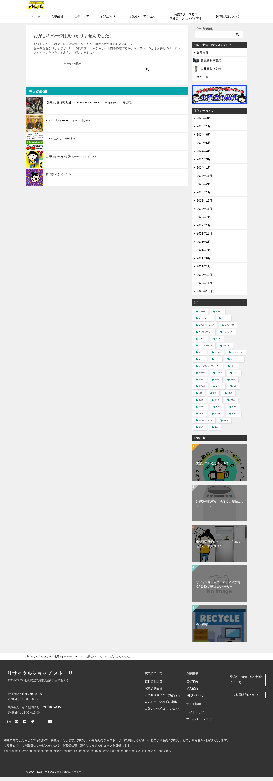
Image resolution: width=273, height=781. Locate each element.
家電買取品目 (153, 692)
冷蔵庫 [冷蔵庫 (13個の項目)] (201, 383)
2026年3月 (204, 121)
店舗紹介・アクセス (142, 20)
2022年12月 (204, 204)
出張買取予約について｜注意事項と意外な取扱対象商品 (219, 548)
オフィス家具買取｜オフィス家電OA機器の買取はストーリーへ (218, 588)
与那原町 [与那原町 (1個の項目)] (202, 376)
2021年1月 (204, 270)
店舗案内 (192, 685)
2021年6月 (204, 262)
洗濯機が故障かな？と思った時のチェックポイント (71, 160)
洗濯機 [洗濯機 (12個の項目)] (201, 404)
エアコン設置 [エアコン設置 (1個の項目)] (229, 329)
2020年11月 (204, 286)
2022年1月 (204, 229)
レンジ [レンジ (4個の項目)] (233, 370)
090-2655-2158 (53, 711)
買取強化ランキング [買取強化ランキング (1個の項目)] (205, 424)
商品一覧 (202, 80)
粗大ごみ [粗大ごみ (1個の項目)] (202, 410)
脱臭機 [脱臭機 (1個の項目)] (234, 410)
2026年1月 (204, 130)
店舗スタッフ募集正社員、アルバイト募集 (186, 20)
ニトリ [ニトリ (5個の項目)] (201, 363)
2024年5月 (204, 146)
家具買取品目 (153, 685)
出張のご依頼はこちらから (162, 712)
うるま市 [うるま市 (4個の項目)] (202, 315)
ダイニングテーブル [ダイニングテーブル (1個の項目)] (205, 349)
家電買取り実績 (211, 64)
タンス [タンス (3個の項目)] (218, 342)
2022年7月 (204, 220)
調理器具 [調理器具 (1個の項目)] (218, 417)
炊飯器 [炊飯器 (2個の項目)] (233, 404)
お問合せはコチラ (229, 10)
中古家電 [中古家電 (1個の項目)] (219, 376)
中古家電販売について (244, 698)
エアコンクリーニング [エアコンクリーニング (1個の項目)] (206, 329)
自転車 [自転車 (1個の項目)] (201, 417)
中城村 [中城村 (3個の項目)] (236, 376)
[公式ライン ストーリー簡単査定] (16, 725)
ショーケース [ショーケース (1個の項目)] (227, 336)
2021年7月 (204, 253)
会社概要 (202, 628)
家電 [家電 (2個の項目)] (235, 390)
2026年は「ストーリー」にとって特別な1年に (68, 124)
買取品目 (57, 20)
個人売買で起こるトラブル (59, 178)
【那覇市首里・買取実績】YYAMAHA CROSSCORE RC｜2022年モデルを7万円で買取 (89, 106)
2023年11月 (204, 179)
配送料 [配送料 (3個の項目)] (201, 431)
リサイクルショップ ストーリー (42, 677)
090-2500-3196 (32, 697)
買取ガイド (108, 20)
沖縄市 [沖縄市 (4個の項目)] (230, 397)
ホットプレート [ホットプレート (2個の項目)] (236, 363)
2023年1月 (204, 196)
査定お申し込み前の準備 (212, 467)
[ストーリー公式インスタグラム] (9, 725)
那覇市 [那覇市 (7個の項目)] (225, 424)
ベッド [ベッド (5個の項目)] (217, 363)
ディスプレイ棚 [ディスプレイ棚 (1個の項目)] (237, 356)
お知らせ (202, 56)
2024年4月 (204, 154)
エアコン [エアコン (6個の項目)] (225, 322)
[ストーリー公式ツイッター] (32, 725)
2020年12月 (204, 278)
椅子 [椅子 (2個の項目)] (214, 397)
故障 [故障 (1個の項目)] (200, 397)
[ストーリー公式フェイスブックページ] (24, 725)
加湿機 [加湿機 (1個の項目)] (217, 383)
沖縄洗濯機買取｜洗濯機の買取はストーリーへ (219, 507)
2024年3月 (204, 163)
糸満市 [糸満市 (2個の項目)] (218, 410)
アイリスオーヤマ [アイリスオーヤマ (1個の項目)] (205, 322)
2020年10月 (204, 295)
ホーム (36, 20)
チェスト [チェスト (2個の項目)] (226, 349)
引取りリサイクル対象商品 (162, 698)
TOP (54, 660)
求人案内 (192, 692)
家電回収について (228, 20)
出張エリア (81, 20)
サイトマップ (195, 716)
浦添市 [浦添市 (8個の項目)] (217, 404)
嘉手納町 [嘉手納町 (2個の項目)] (202, 390)
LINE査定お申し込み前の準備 (60, 142)
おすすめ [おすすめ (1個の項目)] (219, 315)
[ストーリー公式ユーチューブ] (50, 725)
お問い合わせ (195, 698)
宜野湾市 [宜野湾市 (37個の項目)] (219, 390)
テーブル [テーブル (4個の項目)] (218, 356)
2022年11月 (204, 212)
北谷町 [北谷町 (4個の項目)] (233, 383)
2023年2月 (204, 187)
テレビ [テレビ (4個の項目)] (201, 356)
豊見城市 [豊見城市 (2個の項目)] (235, 417)
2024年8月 (204, 138)
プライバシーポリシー (201, 723)
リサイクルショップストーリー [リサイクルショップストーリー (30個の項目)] (209, 370)
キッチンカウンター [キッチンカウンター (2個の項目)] (205, 336)
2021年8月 (204, 245)
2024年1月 (204, 171)
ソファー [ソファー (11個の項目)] (202, 342)
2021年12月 (204, 237)
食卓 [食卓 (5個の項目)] (216, 431)
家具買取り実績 (211, 72)
